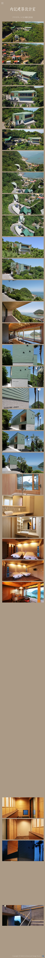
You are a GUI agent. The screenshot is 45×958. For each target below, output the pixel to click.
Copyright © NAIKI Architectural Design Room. (28, 956)
